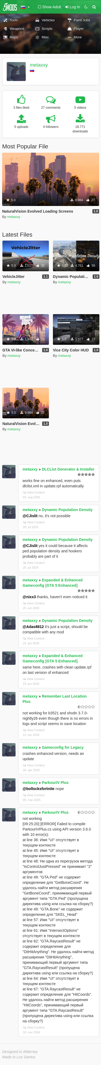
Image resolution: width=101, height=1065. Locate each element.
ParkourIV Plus (55, 782)
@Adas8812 (33, 627)
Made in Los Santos (18, 1057)
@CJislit (30, 516)
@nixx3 (29, 597)
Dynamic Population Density (67, 510)
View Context (34, 492)
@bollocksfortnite (39, 789)
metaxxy (39, 65)
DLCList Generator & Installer (68, 469)
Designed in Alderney (20, 1052)
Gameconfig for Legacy (63, 747)
